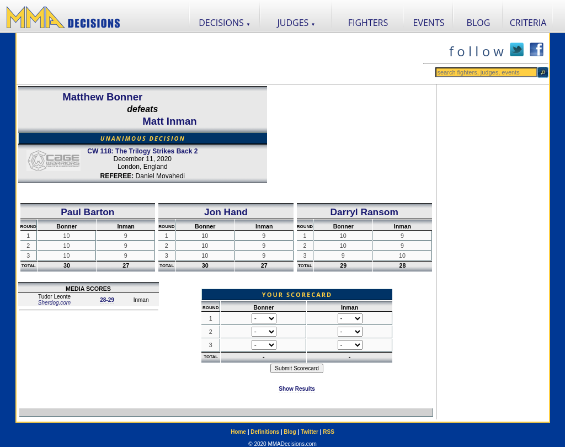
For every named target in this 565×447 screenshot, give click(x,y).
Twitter (309, 432)
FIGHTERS (368, 23)
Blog (290, 432)
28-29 (107, 300)
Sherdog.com (54, 303)
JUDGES (297, 23)
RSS (328, 432)
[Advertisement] (219, 58)
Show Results (297, 389)
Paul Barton (87, 211)
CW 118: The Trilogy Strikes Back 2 (142, 151)
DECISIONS (224, 23)
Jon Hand (226, 211)
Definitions (264, 432)
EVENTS (429, 23)
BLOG (479, 23)
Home (238, 432)
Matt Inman (169, 121)
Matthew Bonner (102, 97)
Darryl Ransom (364, 211)
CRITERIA (528, 23)
